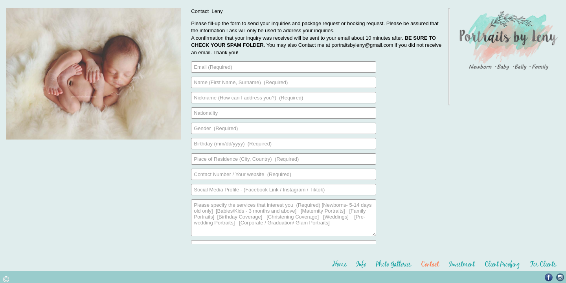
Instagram (560, 277)
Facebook (549, 277)
